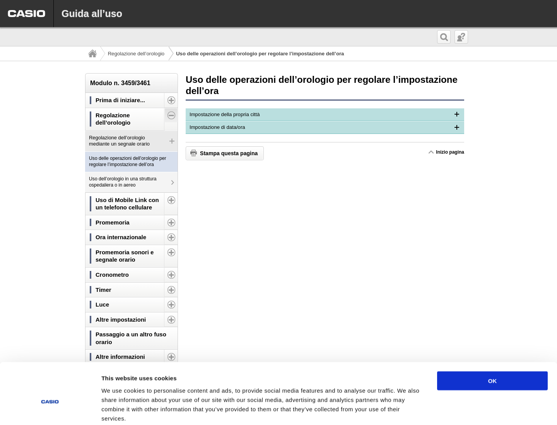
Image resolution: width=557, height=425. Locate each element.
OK (492, 341)
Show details (406, 409)
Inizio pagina (450, 152)
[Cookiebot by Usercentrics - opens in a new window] (50, 410)
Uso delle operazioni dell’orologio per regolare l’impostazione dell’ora (127, 161)
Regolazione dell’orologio (136, 54)
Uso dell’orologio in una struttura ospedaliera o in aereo (123, 182)
